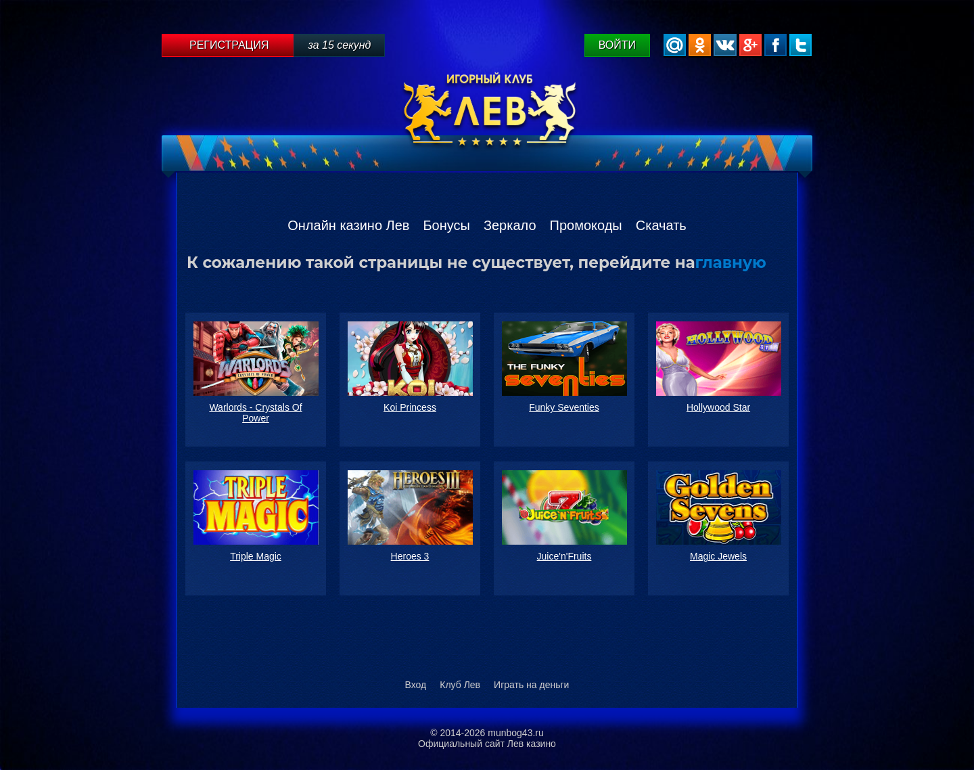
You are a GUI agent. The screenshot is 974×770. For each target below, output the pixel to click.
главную (730, 262)
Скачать (661, 225)
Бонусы (446, 225)
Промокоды (586, 225)
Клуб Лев (460, 684)
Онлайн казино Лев (348, 225)
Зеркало (510, 225)
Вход (416, 684)
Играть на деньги (531, 684)
